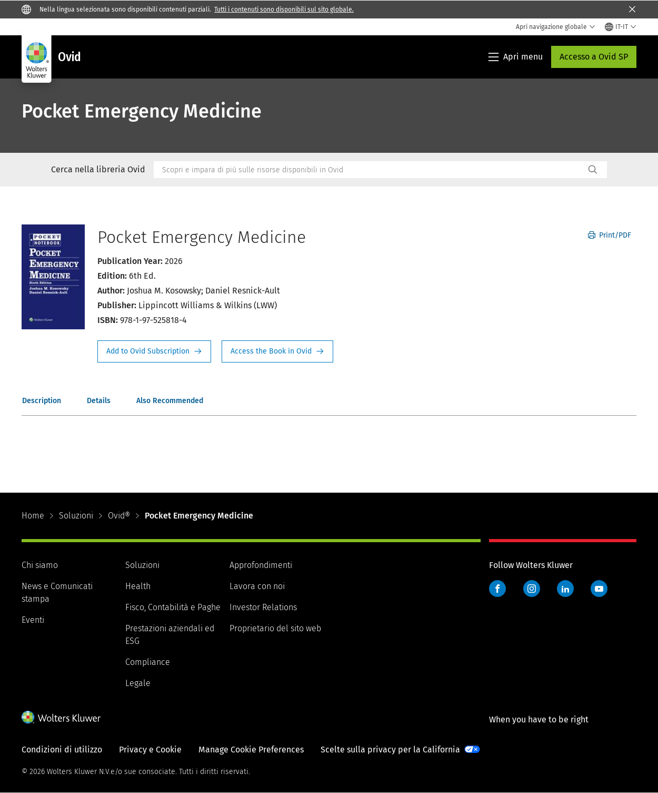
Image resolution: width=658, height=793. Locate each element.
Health (138, 586)
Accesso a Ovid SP (594, 57)
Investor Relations (263, 607)
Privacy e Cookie (150, 750)
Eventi (33, 620)
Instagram (531, 588)
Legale (138, 683)
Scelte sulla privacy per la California (390, 750)
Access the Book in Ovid (277, 351)
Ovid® (119, 516)
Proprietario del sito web (275, 628)
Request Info (154, 351)
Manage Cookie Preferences (251, 750)
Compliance (147, 662)
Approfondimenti (261, 565)
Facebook (497, 588)
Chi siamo (40, 565)
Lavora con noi (257, 586)
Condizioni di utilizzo (62, 750)
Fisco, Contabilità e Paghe (173, 607)
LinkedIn (565, 588)
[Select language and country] (620, 26)
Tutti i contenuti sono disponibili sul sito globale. (284, 9)
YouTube (599, 588)
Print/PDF (609, 235)
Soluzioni (76, 516)
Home (33, 516)
